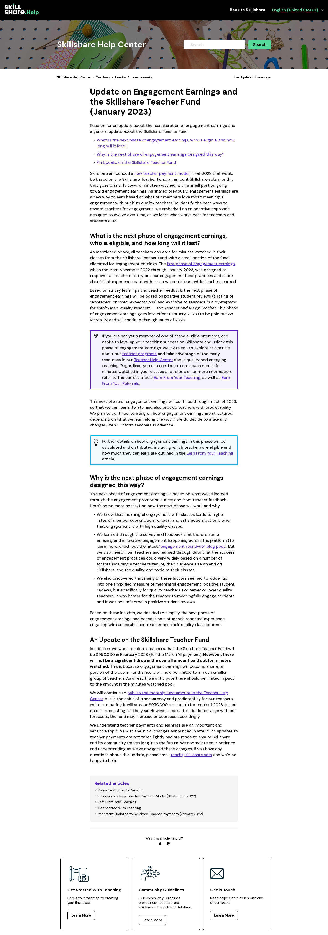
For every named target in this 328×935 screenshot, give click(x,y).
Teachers (103, 77)
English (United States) (295, 10)
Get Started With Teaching (119, 808)
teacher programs (139, 354)
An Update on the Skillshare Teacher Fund (136, 162)
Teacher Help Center (153, 359)
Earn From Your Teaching (177, 377)
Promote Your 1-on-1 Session (121, 790)
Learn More (81, 915)
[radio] (160, 843)
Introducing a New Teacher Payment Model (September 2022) (147, 796)
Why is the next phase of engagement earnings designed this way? (160, 154)
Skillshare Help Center (74, 77)
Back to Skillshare (247, 10)
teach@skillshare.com (191, 755)
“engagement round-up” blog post (192, 546)
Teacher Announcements (133, 77)
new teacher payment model (161, 173)
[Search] (214, 44)
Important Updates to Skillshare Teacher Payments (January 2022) (150, 814)
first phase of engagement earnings (201, 264)
